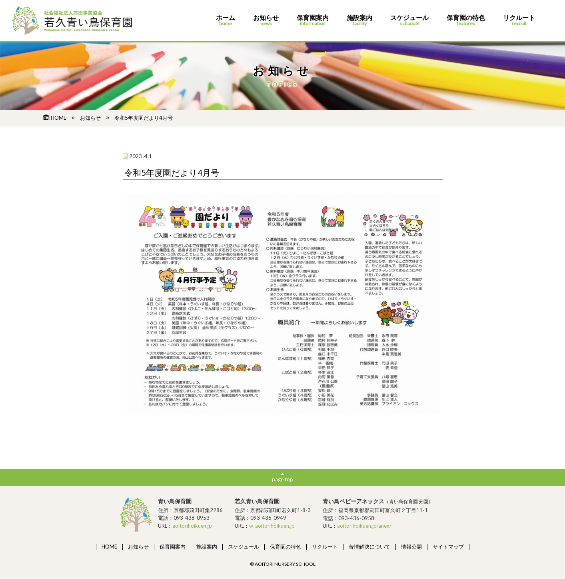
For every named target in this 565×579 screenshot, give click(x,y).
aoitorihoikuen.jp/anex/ (364, 526)
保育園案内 (313, 20)
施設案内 (359, 20)
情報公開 (411, 546)
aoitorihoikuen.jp (192, 526)
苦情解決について (369, 546)
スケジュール (409, 20)
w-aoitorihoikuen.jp (272, 526)
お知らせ (266, 20)
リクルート (519, 20)
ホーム (225, 20)
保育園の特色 (466, 20)
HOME (54, 118)
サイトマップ (448, 546)
